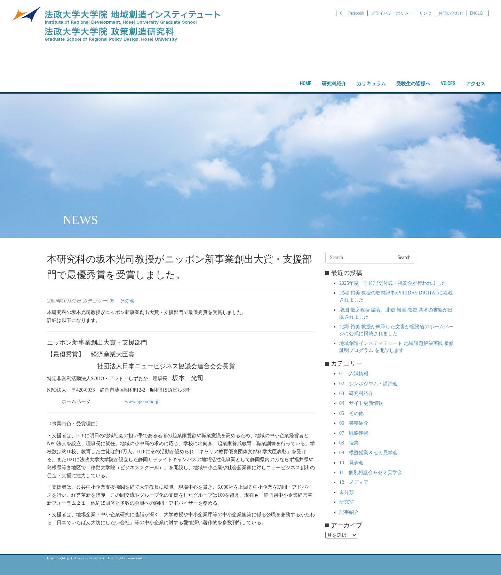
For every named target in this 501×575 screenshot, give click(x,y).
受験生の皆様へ (413, 77)
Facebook (356, 13)
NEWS (80, 220)
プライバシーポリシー (392, 13)
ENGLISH (477, 13)
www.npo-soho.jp (142, 401)
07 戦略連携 (353, 433)
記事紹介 (349, 512)
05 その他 (122, 301)
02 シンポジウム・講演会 (368, 383)
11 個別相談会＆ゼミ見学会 (370, 472)
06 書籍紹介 (353, 423)
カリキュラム (371, 77)
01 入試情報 (353, 373)
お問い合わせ (450, 13)
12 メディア (353, 482)
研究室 (346, 502)
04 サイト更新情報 (361, 403)
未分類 (346, 492)
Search (404, 257)
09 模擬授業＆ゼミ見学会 (368, 452)
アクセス (475, 77)
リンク (425, 13)
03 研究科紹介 (356, 393)
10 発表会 (351, 462)
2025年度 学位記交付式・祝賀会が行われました (392, 283)
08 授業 (349, 443)
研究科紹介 (334, 77)
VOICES (448, 77)
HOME (305, 77)
